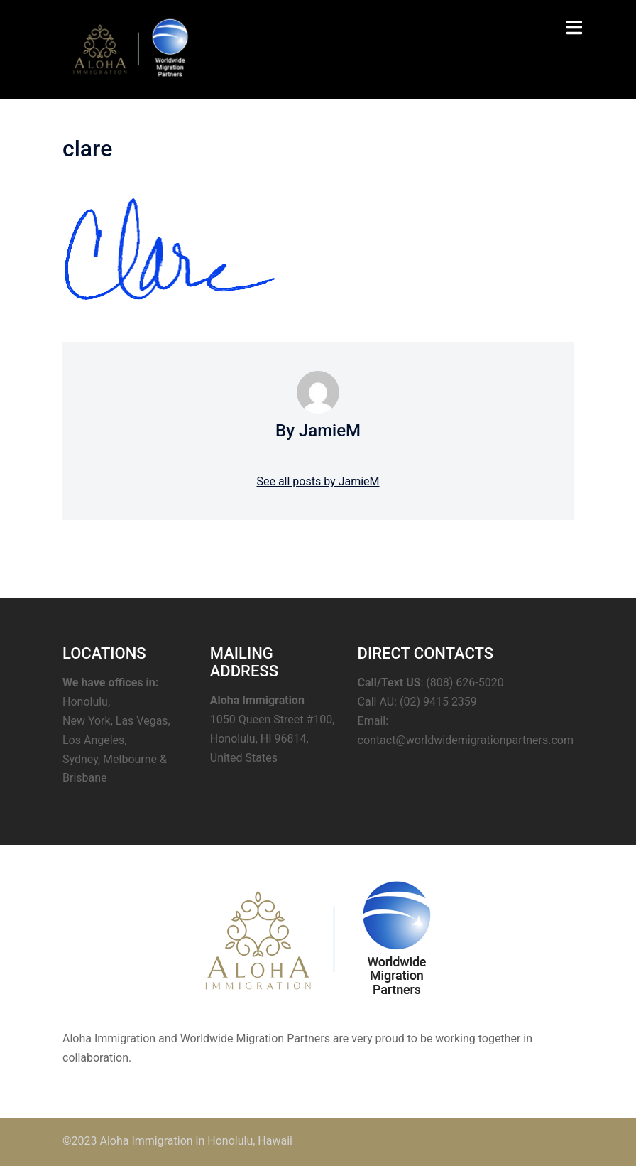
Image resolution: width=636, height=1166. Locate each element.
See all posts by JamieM (317, 481)
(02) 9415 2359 (438, 701)
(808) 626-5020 (464, 682)
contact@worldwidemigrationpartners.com (466, 740)
